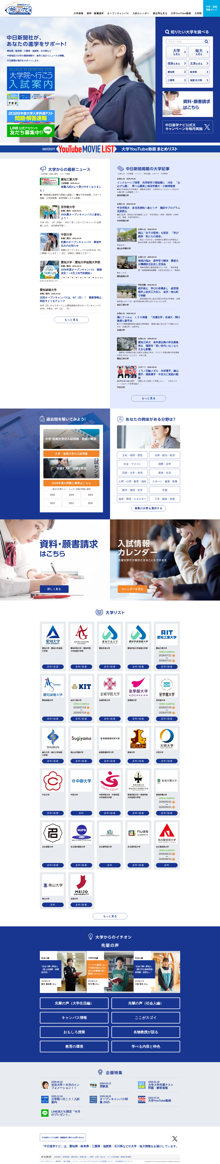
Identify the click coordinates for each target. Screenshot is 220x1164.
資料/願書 (53, 666)
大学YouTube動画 (181, 13)
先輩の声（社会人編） (145, 1003)
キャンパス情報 (74, 1018)
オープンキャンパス (118, 13)
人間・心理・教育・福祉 (132, 481)
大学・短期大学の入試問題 (71, 453)
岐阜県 (193, 72)
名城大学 (121, 330)
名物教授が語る (145, 1032)
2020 (90, 503)
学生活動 (147, 174)
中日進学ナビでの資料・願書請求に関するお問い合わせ (63, 1138)
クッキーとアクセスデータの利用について (97, 1161)
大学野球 (164, 174)
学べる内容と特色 (146, 1046)
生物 (164, 490)
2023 (90, 495)
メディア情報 (65, 174)
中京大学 (121, 387)
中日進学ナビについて (124, 1161)
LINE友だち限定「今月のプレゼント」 (65, 1113)
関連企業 (83, 1157)
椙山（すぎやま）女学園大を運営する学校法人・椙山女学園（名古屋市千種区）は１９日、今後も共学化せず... (148, 242)
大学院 (198, 13)
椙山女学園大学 (124, 248)
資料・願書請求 (95, 13)
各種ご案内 (53, 174)
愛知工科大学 (123, 358)
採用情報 (66, 1157)
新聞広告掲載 (126, 1157)
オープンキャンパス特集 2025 (115, 1099)
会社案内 (57, 1157)
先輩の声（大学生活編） (74, 1003)
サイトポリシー (47, 1161)
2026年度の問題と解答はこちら (71, 483)
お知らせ (121, 174)
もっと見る (71, 319)
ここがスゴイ (146, 1018)
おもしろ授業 (74, 1032)
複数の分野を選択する (148, 508)
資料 (81, 813)
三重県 (171, 80)
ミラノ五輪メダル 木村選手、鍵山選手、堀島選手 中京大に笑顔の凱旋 (158, 374)
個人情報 (66, 1161)
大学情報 (78, 13)
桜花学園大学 (123, 195)
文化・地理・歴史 (132, 455)
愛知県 (171, 72)
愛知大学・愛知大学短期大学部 (80, 262)
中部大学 (66, 234)
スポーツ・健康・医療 (164, 481)
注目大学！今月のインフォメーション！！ (66, 1085)
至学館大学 (68, 207)
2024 (71, 495)
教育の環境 (74, 1046)
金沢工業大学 (123, 305)
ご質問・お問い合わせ (96, 1157)
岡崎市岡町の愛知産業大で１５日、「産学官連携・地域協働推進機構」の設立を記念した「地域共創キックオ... (148, 270)
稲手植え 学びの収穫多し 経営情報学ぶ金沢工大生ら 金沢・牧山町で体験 (158, 292)
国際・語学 (164, 464)
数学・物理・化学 (132, 490)
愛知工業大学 (69, 179)
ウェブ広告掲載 (113, 1157)
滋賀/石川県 (196, 80)
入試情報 (44, 174)
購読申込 (74, 1157)
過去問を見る (160, 13)
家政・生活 (164, 472)
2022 (52, 503)
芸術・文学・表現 (132, 472)
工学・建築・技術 (165, 499)
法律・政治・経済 (165, 455)
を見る (176, 52)
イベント (138, 174)
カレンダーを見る (132, 589)
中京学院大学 (123, 221)
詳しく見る (54, 589)
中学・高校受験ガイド (211, 8)
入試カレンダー (140, 13)
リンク (75, 1161)
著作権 (58, 1161)
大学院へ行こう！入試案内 (66, 1099)
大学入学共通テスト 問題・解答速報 (163, 1085)
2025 (52, 495)
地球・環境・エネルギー (132, 499)
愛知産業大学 (123, 276)
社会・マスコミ (132, 464)
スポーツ (155, 174)
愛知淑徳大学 (48, 289)
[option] (110, 972)
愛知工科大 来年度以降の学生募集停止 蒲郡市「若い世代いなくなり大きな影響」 (158, 346)
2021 (71, 503)
